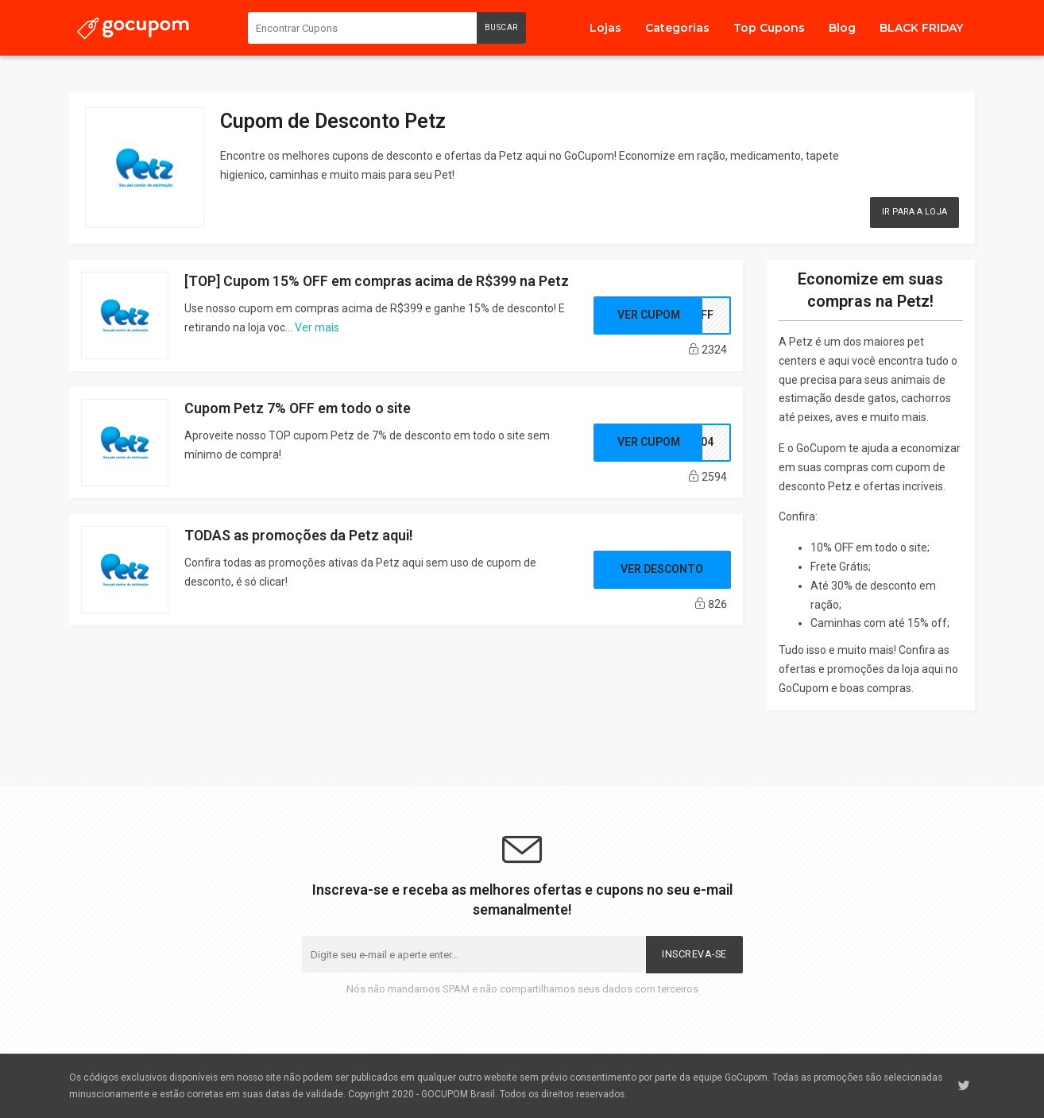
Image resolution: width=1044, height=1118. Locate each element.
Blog (842, 28)
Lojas (605, 28)
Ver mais (317, 327)
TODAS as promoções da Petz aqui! (298, 535)
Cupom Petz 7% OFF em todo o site (297, 408)
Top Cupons (769, 28)
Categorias (677, 28)
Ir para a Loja (914, 212)
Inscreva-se (694, 954)
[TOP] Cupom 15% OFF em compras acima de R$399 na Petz (376, 281)
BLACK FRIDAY (921, 28)
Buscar (501, 27)
